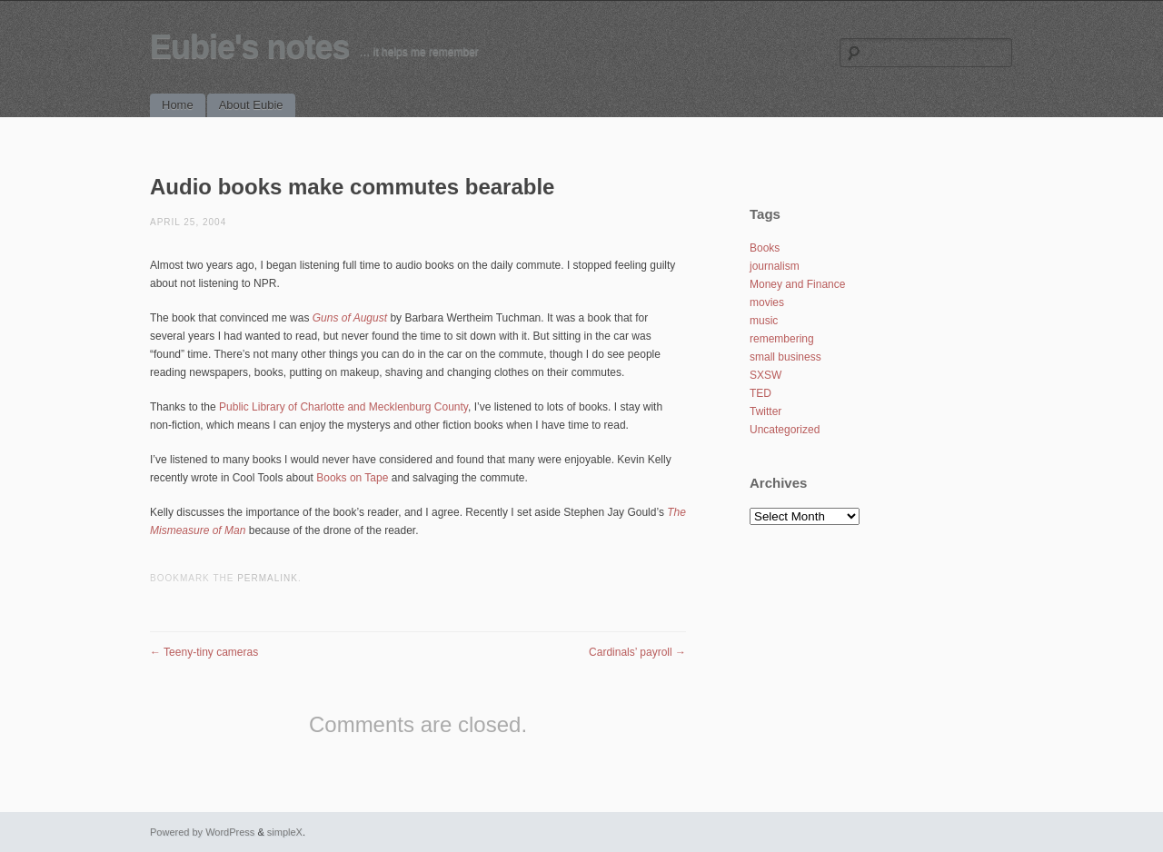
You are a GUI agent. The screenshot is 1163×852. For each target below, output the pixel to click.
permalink (267, 578)
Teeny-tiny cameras (204, 652)
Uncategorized (785, 429)
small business (785, 357)
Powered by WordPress (202, 832)
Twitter (765, 411)
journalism (775, 266)
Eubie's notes (250, 46)
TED (760, 393)
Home (178, 105)
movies (767, 302)
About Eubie (251, 105)
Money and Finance (797, 284)
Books (765, 248)
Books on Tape (352, 477)
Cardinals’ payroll (637, 652)
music (764, 320)
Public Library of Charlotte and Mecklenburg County (343, 407)
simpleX (285, 832)
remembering (782, 338)
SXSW (765, 375)
